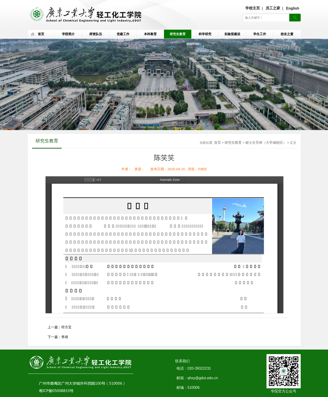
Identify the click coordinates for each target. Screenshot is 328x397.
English (292, 8)
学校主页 (252, 8)
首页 (41, 34)
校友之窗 (287, 34)
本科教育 (150, 34)
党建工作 (123, 34)
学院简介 (68, 34)
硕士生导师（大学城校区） (265, 142)
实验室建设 (232, 34)
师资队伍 (95, 34)
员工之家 (273, 8)
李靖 (64, 337)
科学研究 (205, 34)
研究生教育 (178, 34)
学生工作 (259, 34)
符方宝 (66, 327)
